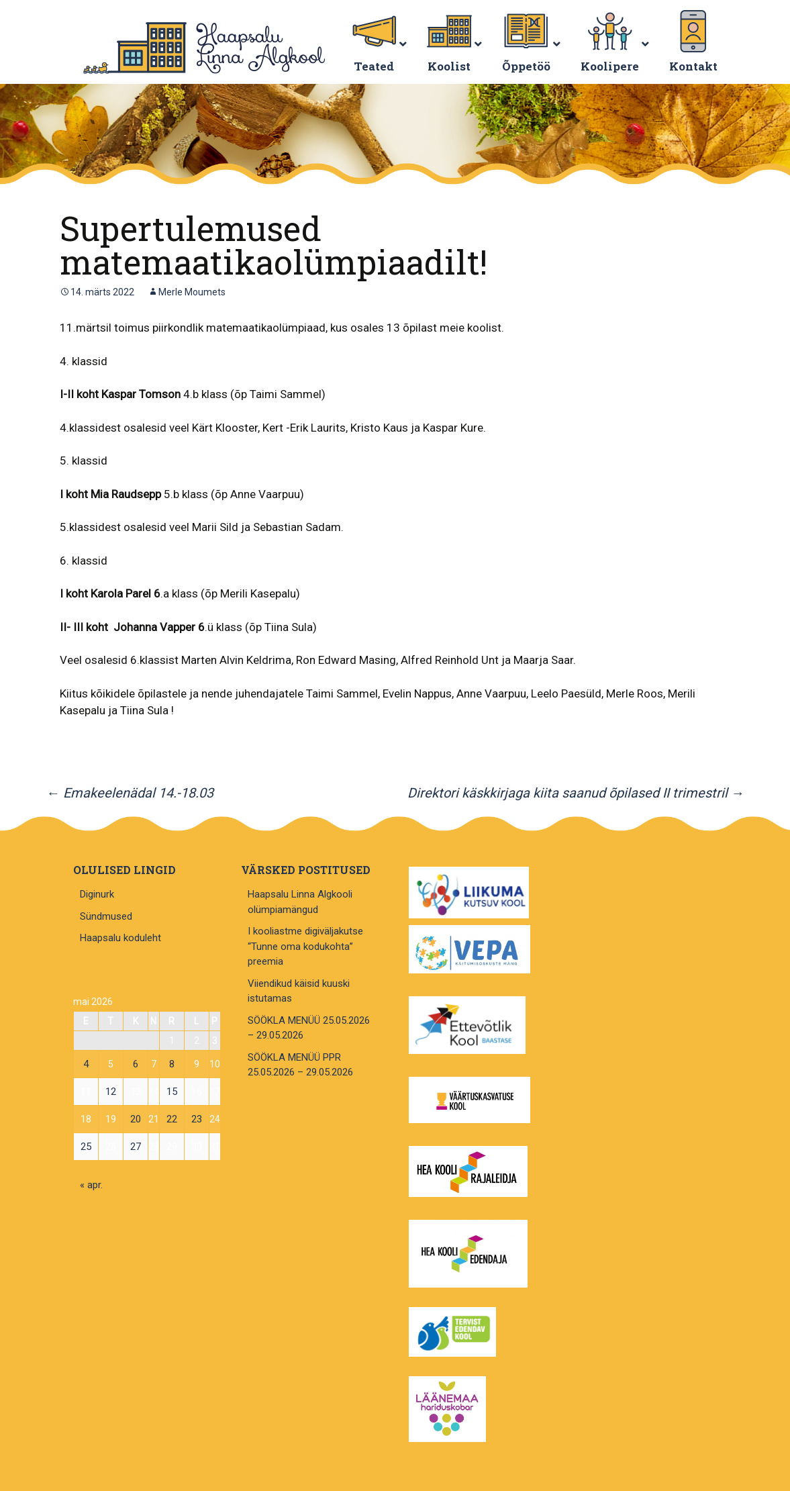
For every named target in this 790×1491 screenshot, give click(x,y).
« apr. (91, 1185)
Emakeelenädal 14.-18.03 (129, 793)
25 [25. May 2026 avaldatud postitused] (86, 1147)
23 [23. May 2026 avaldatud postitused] (196, 1119)
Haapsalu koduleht (120, 938)
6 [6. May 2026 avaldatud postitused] (135, 1064)
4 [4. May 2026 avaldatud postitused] (86, 1064)
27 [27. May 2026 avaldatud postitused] (135, 1147)
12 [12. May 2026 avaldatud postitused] (110, 1092)
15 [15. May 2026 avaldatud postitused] (171, 1092)
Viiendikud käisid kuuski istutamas (299, 991)
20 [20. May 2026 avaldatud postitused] (135, 1119)
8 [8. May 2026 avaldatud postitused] (172, 1064)
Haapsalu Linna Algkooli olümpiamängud (300, 902)
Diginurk (97, 894)
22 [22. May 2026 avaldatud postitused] (171, 1119)
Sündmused (106, 916)
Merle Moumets (192, 292)
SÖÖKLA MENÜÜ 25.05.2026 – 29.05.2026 (309, 1028)
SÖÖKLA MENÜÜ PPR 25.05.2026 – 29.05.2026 (300, 1065)
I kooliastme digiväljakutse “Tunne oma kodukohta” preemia (305, 946)
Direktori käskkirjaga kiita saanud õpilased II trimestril (575, 793)
